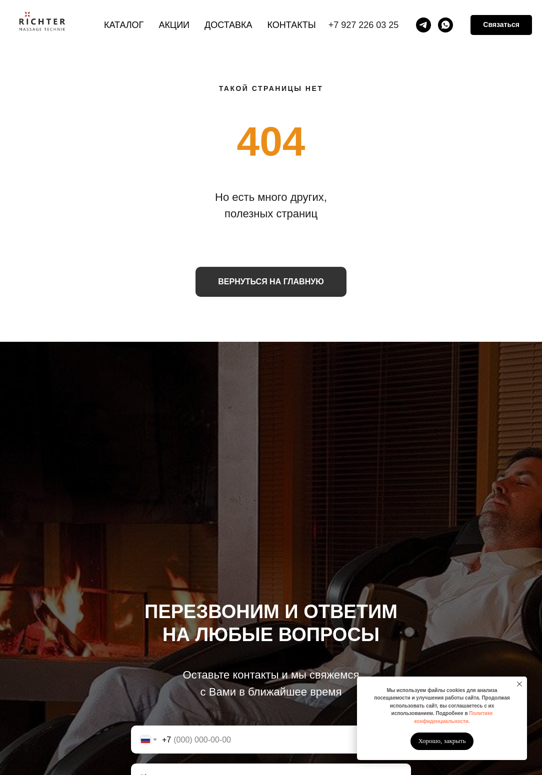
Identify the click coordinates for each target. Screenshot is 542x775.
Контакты (292, 25)
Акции (174, 25)
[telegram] (423, 24)
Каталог (124, 25)
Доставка (228, 25)
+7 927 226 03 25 (363, 25)
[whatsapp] (445, 24)
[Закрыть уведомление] (519, 684)
